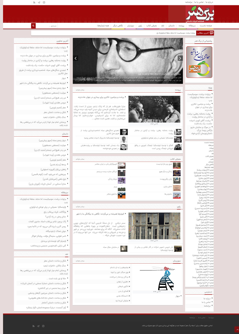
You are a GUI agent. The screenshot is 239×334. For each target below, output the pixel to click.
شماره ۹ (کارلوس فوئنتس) (201, 272)
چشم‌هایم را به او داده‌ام (116, 267)
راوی (137, 26)
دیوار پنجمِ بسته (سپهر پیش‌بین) (49, 88)
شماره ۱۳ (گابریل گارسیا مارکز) (200, 261)
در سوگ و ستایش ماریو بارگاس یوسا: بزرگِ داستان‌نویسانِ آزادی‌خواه (198, 130)
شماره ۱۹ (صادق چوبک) (202, 244)
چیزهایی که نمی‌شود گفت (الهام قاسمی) (46, 174)
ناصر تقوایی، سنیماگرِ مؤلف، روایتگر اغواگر (46, 236)
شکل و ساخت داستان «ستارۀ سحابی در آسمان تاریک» (40, 283)
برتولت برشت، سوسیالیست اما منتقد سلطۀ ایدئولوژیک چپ (196, 97)
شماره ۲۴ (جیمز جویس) (202, 230)
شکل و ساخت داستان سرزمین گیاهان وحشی (44, 293)
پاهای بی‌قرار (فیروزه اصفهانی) (50, 169)
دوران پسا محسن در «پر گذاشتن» (49, 288)
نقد (159, 26)
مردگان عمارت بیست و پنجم (104, 171)
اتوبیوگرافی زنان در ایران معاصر (103, 164)
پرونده (178, 26)
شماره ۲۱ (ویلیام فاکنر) (203, 239)
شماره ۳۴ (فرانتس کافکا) (202, 203)
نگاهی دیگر (115, 26)
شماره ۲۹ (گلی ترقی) (203, 217)
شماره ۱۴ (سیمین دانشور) (202, 258)
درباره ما (204, 298)
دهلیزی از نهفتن (119, 281)
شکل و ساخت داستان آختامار (51, 302)
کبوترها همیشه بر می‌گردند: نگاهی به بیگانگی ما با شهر (97, 214)
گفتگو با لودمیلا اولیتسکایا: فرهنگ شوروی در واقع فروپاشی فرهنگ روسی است (151, 147)
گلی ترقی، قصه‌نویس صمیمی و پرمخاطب (45, 245)
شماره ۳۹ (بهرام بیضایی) (202, 189)
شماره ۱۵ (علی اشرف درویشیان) (200, 255)
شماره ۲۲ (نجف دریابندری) (201, 236)
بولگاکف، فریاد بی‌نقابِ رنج (52, 212)
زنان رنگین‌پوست (163, 179)
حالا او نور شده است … (53, 278)
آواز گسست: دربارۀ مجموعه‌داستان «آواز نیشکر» (43, 307)
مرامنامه (204, 306)
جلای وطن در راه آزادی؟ (52, 216)
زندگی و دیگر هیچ (162, 171)
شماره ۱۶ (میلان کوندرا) (202, 252)
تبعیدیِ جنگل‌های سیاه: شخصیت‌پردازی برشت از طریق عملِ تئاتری (40, 71)
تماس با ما (203, 302)
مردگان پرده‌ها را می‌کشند (116, 276)
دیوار (175, 296)
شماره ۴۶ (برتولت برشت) (202, 170)
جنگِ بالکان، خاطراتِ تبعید (51, 117)
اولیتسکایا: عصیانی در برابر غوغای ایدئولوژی (154, 137)
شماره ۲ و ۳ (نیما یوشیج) (202, 283)
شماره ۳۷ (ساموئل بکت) (202, 195)
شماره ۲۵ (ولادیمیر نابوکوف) (201, 228)
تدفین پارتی (165, 186)
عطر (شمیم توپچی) (55, 107)
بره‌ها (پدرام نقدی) (55, 164)
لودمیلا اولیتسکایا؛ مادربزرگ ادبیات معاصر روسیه (98, 137)
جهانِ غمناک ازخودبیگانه (53, 231)
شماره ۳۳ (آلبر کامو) (204, 206)
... (90, 118)
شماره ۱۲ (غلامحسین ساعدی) (200, 263)
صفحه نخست (203, 26)
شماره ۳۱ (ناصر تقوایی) (202, 211)
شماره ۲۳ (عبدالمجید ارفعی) (201, 233)
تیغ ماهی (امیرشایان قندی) (51, 179)
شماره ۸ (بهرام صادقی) (203, 274)
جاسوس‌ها (165, 194)
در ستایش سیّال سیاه (108, 247)
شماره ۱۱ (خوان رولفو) (203, 266)
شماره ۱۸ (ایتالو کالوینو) (202, 247)
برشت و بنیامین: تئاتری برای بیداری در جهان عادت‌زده (198, 107)
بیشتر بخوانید (77, 90)
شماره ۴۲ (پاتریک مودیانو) (201, 181)
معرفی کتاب (148, 26)
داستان (168, 26)
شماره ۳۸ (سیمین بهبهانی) (201, 192)
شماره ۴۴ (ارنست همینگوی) (201, 175)
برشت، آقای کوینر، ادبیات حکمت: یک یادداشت (197, 122)
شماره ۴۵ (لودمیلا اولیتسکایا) (200, 173)
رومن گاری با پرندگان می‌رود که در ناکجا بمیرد (43, 226)
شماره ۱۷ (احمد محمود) (202, 250)
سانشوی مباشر (109, 194)
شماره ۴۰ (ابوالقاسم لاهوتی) (201, 186)
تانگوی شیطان (120, 286)
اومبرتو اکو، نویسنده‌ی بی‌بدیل (50, 241)
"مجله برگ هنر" (187, 325)
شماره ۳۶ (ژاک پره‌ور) (203, 197)
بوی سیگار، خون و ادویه (116, 272)
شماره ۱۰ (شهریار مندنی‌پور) (201, 269)
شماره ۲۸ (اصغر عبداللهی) (202, 219)
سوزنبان (127, 26)
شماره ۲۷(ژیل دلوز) (204, 222)
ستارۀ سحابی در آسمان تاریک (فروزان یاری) (44, 184)
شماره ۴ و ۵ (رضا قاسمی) (202, 280)
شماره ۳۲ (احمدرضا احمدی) (201, 208)
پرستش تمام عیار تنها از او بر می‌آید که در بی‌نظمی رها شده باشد (41, 123)
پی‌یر (112, 186)
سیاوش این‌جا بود (118, 300)
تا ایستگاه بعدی (119, 295)
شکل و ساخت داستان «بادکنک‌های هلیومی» (44, 298)
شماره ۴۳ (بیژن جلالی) (203, 178)
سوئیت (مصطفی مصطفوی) (51, 93)
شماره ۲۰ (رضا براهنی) (203, 241)
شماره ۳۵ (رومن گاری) (203, 200)
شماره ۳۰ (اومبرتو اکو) (203, 214)
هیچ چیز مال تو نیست (161, 164)
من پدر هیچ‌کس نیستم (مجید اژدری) (47, 97)
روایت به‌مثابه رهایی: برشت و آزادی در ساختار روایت (196, 115)
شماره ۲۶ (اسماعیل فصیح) (201, 225)
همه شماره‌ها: (100, 26)
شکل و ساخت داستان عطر (52, 112)
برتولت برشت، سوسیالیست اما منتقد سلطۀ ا (177, 33)
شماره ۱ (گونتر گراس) (203, 285)
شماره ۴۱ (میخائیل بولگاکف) (201, 184)
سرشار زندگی (109, 179)
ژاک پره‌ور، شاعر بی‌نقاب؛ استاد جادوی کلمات (44, 221)
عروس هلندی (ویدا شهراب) (51, 102)
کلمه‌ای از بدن (120, 291)
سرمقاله (189, 26)
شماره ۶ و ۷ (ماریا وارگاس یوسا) (199, 277)
